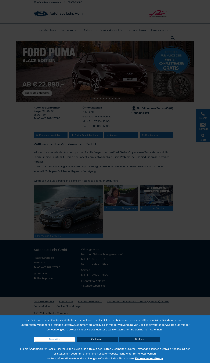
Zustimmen (97, 339)
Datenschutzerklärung (149, 358)
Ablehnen (139, 339)
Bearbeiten (54, 339)
